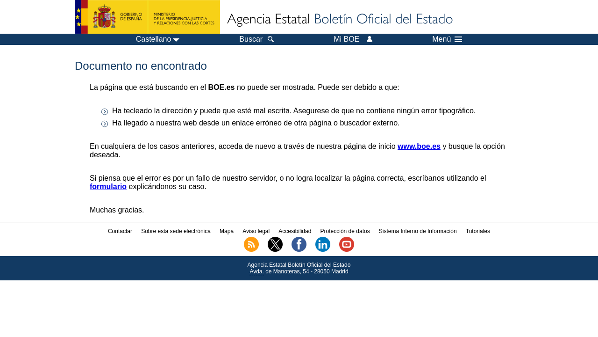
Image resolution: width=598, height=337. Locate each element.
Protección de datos (345, 231)
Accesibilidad (294, 231)
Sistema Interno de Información (418, 231)
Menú (447, 39)
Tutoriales (478, 231)
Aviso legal (256, 231)
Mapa (227, 231)
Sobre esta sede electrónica (176, 231)
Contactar (120, 231)
